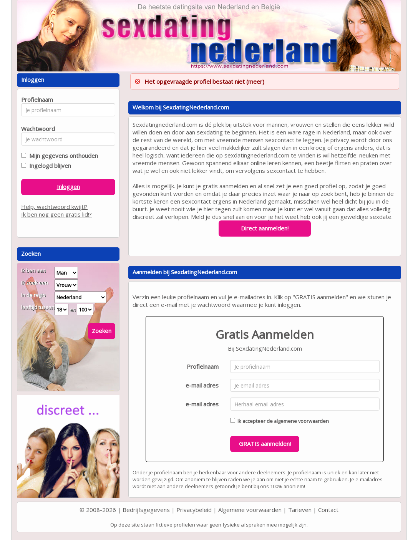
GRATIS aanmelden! (265, 443)
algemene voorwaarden (301, 420)
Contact (328, 509)
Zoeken (101, 331)
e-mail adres (202, 385)
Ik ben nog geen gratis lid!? (56, 214)
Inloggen (68, 186)
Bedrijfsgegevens (146, 509)
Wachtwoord (36, 129)
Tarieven (300, 509)
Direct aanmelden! (265, 228)
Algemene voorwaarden (250, 509)
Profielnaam (203, 366)
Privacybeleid (194, 509)
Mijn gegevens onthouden (62, 155)
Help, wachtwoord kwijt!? (54, 206)
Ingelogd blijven (48, 165)
